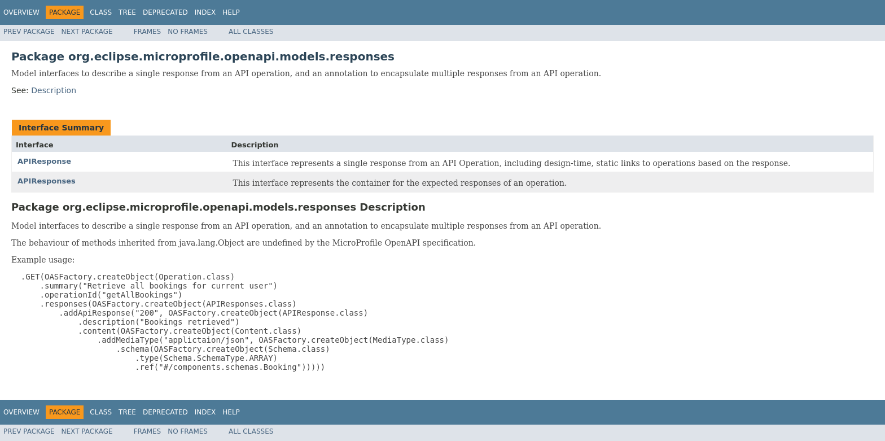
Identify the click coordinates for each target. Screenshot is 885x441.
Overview (21, 12)
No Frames (188, 32)
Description (53, 90)
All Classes (251, 32)
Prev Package (29, 32)
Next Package (87, 32)
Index (205, 12)
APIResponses (46, 181)
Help (231, 12)
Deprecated (165, 12)
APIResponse (44, 161)
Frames (147, 32)
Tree (127, 12)
